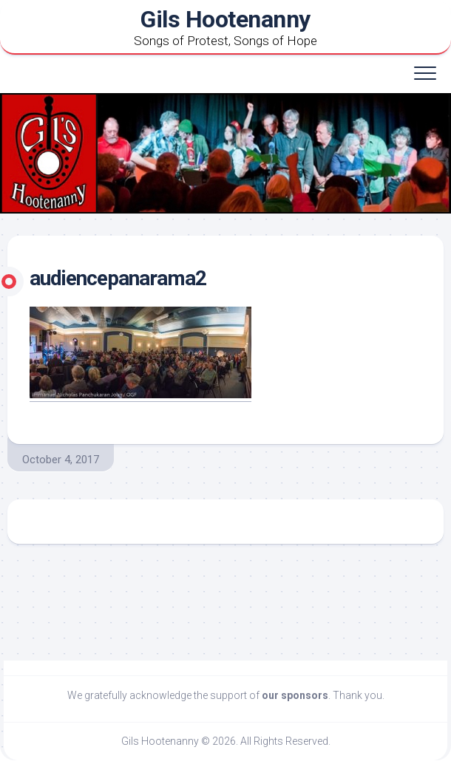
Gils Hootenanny (225, 19)
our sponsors (295, 695)
